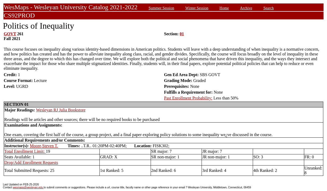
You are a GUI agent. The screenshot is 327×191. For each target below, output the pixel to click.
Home (224, 8)
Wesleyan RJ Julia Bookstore (61, 110)
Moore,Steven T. (44, 146)
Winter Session (196, 8)
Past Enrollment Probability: (188, 98)
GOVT (10, 34)
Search (268, 8)
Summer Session (161, 8)
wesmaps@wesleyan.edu (28, 187)
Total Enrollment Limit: (25, 151)
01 (182, 34)
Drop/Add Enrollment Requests (31, 162)
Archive (246, 8)
